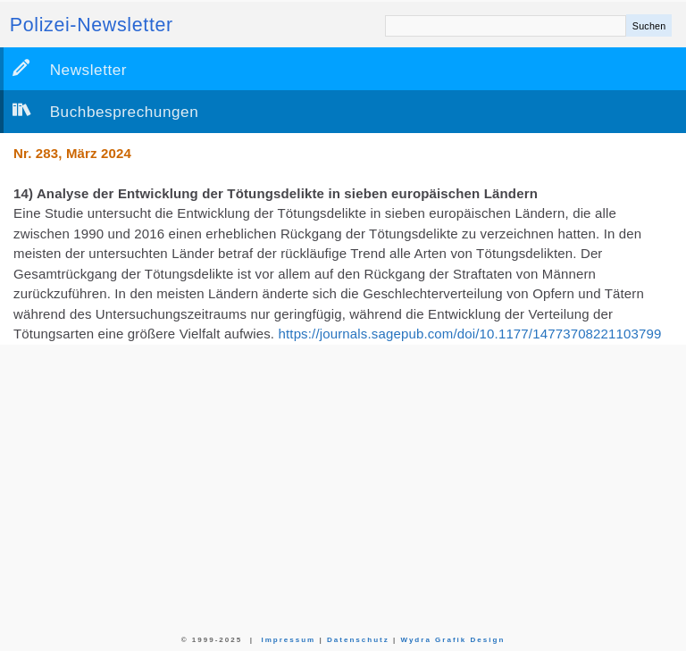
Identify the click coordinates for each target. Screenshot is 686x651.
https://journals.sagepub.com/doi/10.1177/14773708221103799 (470, 333)
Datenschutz (358, 640)
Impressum (288, 640)
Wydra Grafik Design (452, 640)
